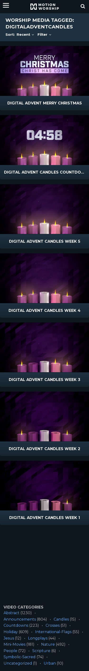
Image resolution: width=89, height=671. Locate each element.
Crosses (53, 625)
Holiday (11, 632)
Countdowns (16, 625)
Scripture (41, 651)
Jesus (9, 638)
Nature (48, 644)
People (10, 651)
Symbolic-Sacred (20, 657)
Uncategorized (18, 663)
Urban (50, 663)
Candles (61, 619)
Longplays (37, 638)
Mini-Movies (14, 644)
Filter (44, 34)
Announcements (20, 619)
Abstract (11, 613)
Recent (26, 34)
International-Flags (53, 632)
